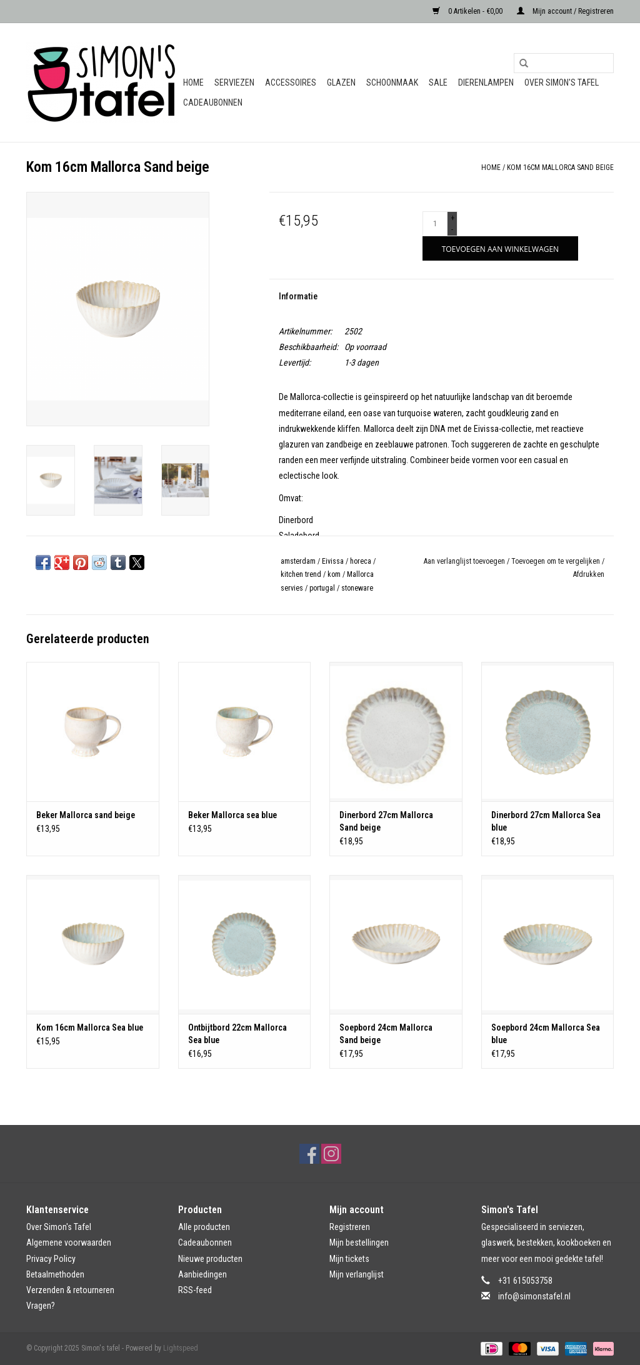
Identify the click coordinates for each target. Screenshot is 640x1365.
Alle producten (204, 1227)
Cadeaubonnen (212, 103)
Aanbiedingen (202, 1274)
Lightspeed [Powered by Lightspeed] (180, 1348)
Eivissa (333, 561)
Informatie (298, 296)
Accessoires (290, 83)
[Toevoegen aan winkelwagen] (500, 248)
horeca (360, 561)
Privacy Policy (51, 1259)
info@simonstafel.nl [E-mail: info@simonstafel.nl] (534, 1296)
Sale (438, 83)
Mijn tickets (349, 1259)
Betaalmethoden (55, 1274)
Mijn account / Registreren (565, 11)
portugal (322, 588)
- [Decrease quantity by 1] (452, 229)
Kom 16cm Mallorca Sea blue (89, 1027)
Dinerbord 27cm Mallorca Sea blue (546, 821)
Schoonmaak (392, 83)
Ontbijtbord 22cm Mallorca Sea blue (237, 1033)
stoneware (357, 588)
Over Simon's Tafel (561, 83)
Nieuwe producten (210, 1259)
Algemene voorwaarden (68, 1243)
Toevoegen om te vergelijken (556, 561)
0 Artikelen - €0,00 (468, 11)
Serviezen (234, 83)
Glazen (341, 83)
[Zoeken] (564, 63)
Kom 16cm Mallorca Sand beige (560, 167)
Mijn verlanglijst (356, 1274)
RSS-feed (195, 1290)
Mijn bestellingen (359, 1243)
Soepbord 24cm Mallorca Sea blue (545, 1033)
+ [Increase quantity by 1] (452, 218)
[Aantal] (435, 223)
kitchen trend (301, 574)
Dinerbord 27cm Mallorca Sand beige (386, 821)
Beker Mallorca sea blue (232, 815)
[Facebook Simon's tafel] (309, 1154)
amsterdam (298, 561)
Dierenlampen (486, 83)
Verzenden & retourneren (70, 1290)
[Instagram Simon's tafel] (331, 1154)
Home (193, 83)
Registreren (349, 1227)
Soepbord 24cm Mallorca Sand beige (385, 1033)
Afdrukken (588, 574)
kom (334, 574)
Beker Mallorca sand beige (85, 815)
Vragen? (40, 1306)
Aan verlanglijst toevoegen (465, 561)
